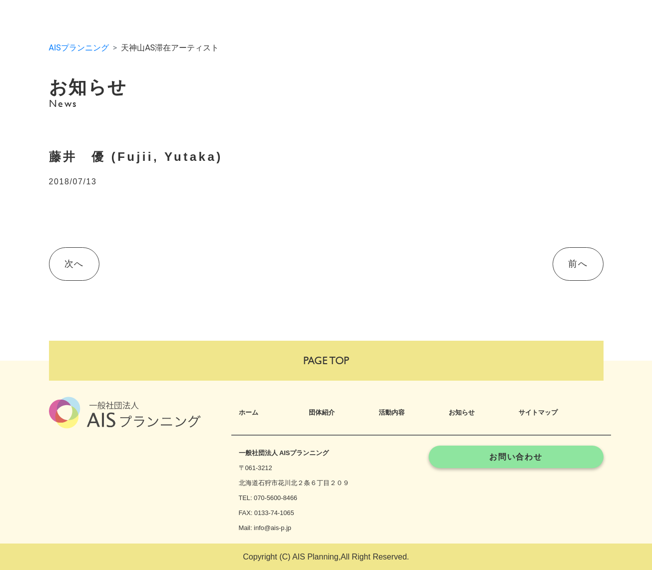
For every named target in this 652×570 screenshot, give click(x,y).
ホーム (248, 412)
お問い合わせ (516, 457)
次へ (74, 264)
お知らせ (462, 412)
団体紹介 (322, 412)
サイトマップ (538, 412)
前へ (578, 264)
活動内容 (392, 412)
